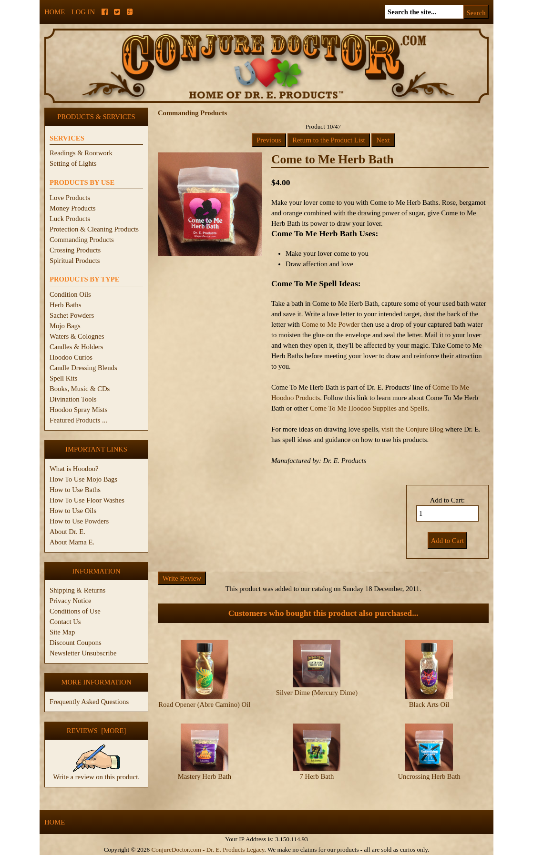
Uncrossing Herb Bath (429, 776)
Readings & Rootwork (81, 153)
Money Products (72, 208)
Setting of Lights (73, 163)
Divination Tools (73, 399)
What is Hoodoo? (74, 469)
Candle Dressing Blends (83, 368)
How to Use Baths (75, 489)
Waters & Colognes (77, 336)
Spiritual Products (75, 260)
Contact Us (65, 621)
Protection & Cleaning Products (94, 229)
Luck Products (70, 218)
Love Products (70, 197)
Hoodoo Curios (71, 357)
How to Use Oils (73, 510)
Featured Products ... (78, 420)
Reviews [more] (96, 730)
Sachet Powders (72, 315)
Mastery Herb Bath (204, 776)
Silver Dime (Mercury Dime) (317, 692)
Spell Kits (63, 378)
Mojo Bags (65, 326)
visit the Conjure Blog (412, 429)
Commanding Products (82, 239)
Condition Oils (70, 294)
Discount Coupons (76, 642)
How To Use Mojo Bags (83, 479)
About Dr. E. (67, 531)
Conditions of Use (75, 611)
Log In (83, 12)
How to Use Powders (79, 521)
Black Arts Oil (429, 704)
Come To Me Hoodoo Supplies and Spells (368, 408)
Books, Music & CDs (80, 388)
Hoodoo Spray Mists (78, 409)
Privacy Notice (71, 600)
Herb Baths (65, 305)
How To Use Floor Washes (87, 500)
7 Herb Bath (317, 776)
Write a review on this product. (96, 773)
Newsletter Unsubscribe (83, 653)
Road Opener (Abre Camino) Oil (204, 704)
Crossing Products (75, 250)
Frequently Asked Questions (89, 701)
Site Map (62, 632)
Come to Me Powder (330, 324)
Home (54, 12)
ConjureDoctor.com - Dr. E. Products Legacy (207, 849)
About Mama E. (72, 542)
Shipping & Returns (77, 590)
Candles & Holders (76, 347)
